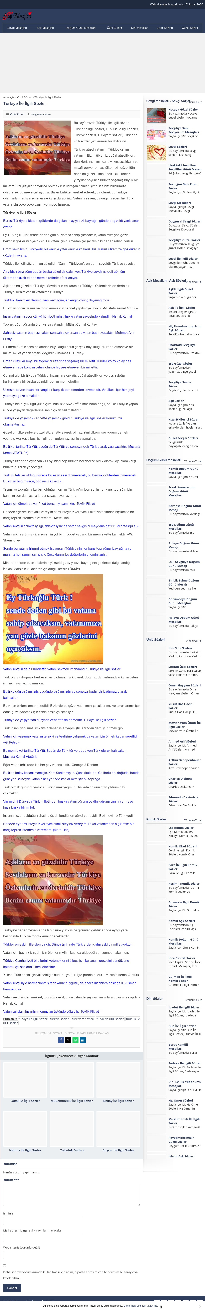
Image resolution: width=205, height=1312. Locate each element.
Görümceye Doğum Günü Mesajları (182, 601)
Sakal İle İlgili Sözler (25, 1101)
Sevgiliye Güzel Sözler (184, 240)
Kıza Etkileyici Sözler (183, 419)
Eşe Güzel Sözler (180, 363)
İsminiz (8, 1213)
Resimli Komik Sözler (183, 883)
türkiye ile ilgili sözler (33, 1019)
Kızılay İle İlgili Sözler (118, 1101)
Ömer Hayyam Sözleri (184, 685)
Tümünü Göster (193, 102)
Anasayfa (8, 97)
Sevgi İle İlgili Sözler (183, 259)
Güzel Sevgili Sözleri (183, 438)
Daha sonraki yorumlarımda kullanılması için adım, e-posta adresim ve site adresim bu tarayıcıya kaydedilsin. (70, 1275)
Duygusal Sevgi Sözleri (184, 221)
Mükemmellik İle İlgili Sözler (72, 1101)
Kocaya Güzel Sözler (183, 109)
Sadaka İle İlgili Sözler (184, 1063)
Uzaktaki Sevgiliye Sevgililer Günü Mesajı (184, 167)
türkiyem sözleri (83, 1019)
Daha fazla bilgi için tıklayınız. (141, 1305)
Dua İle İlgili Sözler (182, 1026)
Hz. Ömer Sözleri (180, 1100)
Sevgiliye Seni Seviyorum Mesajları (183, 130)
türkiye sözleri (59, 1019)
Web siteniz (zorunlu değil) (21, 1247)
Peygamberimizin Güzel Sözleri (181, 1140)
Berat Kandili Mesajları (178, 1046)
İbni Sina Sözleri (180, 648)
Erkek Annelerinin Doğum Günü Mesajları (181, 491)
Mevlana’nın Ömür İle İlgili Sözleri (184, 725)
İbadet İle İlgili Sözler (183, 1007)
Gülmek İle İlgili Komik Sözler (180, 979)
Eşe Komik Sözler (181, 828)
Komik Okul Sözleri (182, 846)
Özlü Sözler (24, 97)
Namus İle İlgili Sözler (25, 1150)
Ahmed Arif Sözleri (182, 741)
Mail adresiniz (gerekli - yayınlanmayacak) (32, 1230)
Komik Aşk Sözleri (181, 921)
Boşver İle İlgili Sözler (118, 1150)
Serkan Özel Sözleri (182, 667)
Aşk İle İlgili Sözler (181, 308)
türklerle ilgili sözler (110, 1019)
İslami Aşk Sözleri (181, 1156)
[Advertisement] (102, 63)
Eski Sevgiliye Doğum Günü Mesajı (184, 564)
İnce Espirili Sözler (181, 958)
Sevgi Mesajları (179, 203)
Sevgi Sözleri (177, 147)
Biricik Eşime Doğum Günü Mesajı (183, 582)
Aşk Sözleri (176, 401)
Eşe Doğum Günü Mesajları (181, 526)
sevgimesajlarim (41, 114)
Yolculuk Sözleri (72, 1150)
